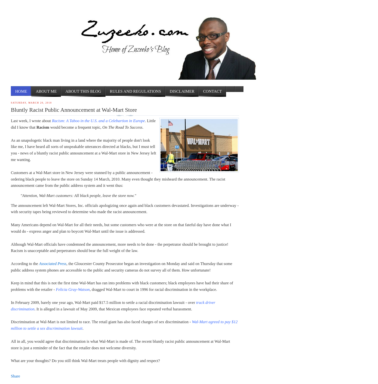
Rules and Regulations (135, 91)
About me (46, 91)
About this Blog (83, 91)
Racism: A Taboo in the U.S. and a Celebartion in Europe (98, 121)
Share (15, 376)
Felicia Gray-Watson (73, 289)
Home (21, 91)
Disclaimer (182, 91)
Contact (212, 91)
